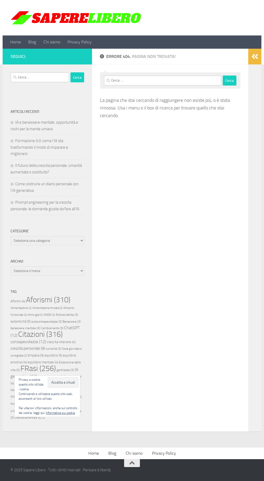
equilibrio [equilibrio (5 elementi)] (53, 355)
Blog (32, 41)
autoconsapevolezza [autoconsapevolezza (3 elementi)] (46, 321)
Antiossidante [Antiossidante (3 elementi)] (67, 315)
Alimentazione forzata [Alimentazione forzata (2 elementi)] (47, 308)
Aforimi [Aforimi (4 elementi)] (18, 301)
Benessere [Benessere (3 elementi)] (72, 321)
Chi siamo (51, 41)
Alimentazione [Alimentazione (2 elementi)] (21, 308)
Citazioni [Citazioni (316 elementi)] (40, 334)
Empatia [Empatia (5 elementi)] (36, 355)
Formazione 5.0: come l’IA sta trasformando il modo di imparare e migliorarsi (39, 147)
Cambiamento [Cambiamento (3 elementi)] (52, 328)
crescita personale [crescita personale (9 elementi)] (28, 348)
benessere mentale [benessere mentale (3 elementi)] (25, 328)
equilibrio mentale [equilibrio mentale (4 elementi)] (43, 362)
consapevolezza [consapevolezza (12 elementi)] (28, 341)
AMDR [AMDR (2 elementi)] (49, 315)
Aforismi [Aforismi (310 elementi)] (48, 299)
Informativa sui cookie (60, 413)
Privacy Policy (80, 41)
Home (15, 41)
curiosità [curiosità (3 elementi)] (53, 348)
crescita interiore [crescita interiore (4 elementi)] (61, 342)
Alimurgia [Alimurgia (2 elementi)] (35, 315)
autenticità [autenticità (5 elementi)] (21, 321)
